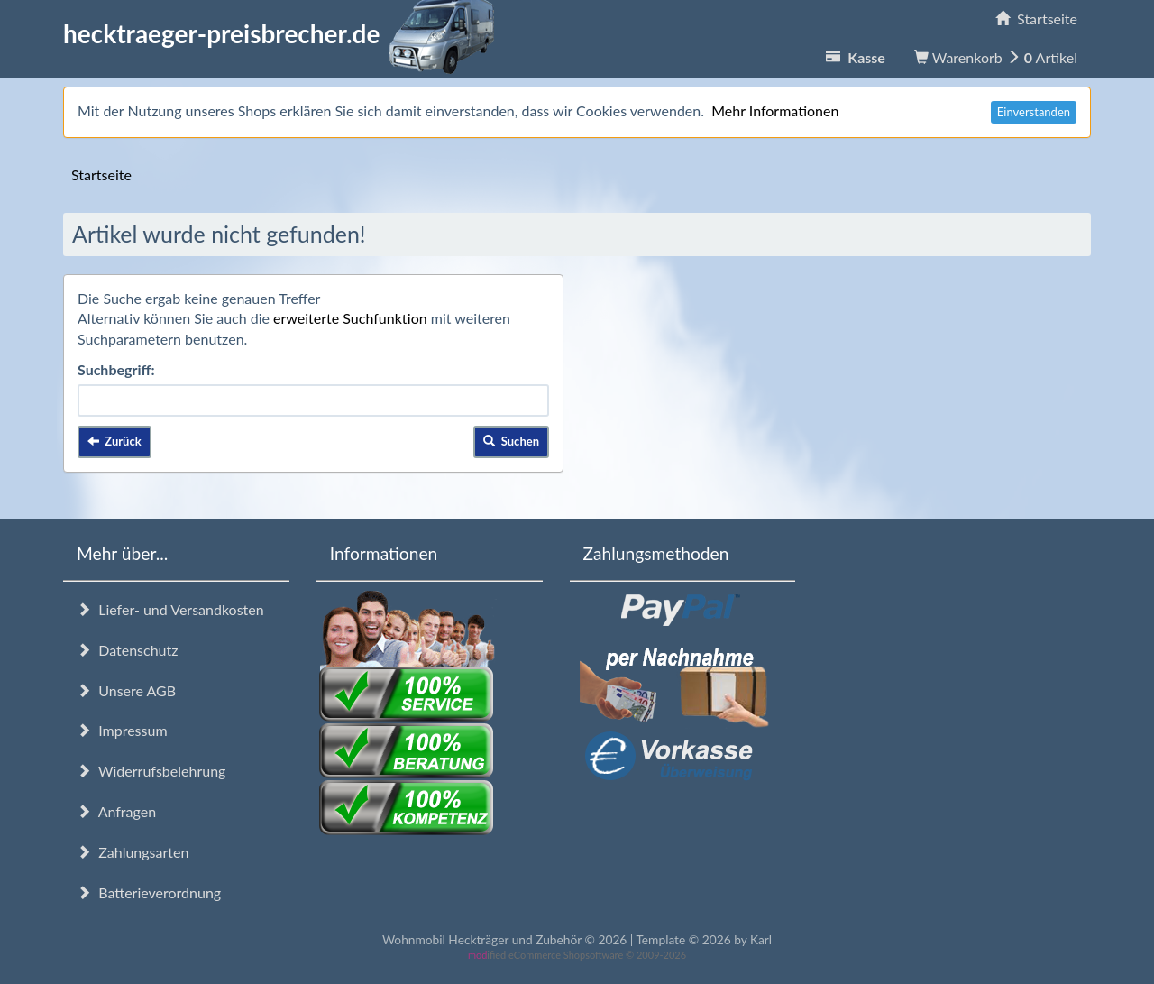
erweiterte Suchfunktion (350, 317)
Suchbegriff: (116, 369)
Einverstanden (1033, 112)
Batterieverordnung (149, 892)
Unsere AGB (126, 690)
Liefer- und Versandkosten (170, 609)
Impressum (122, 730)
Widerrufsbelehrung (151, 770)
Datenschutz (127, 649)
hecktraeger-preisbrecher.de (284, 33)
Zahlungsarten (132, 851)
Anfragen (116, 811)
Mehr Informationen (774, 110)
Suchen (511, 441)
